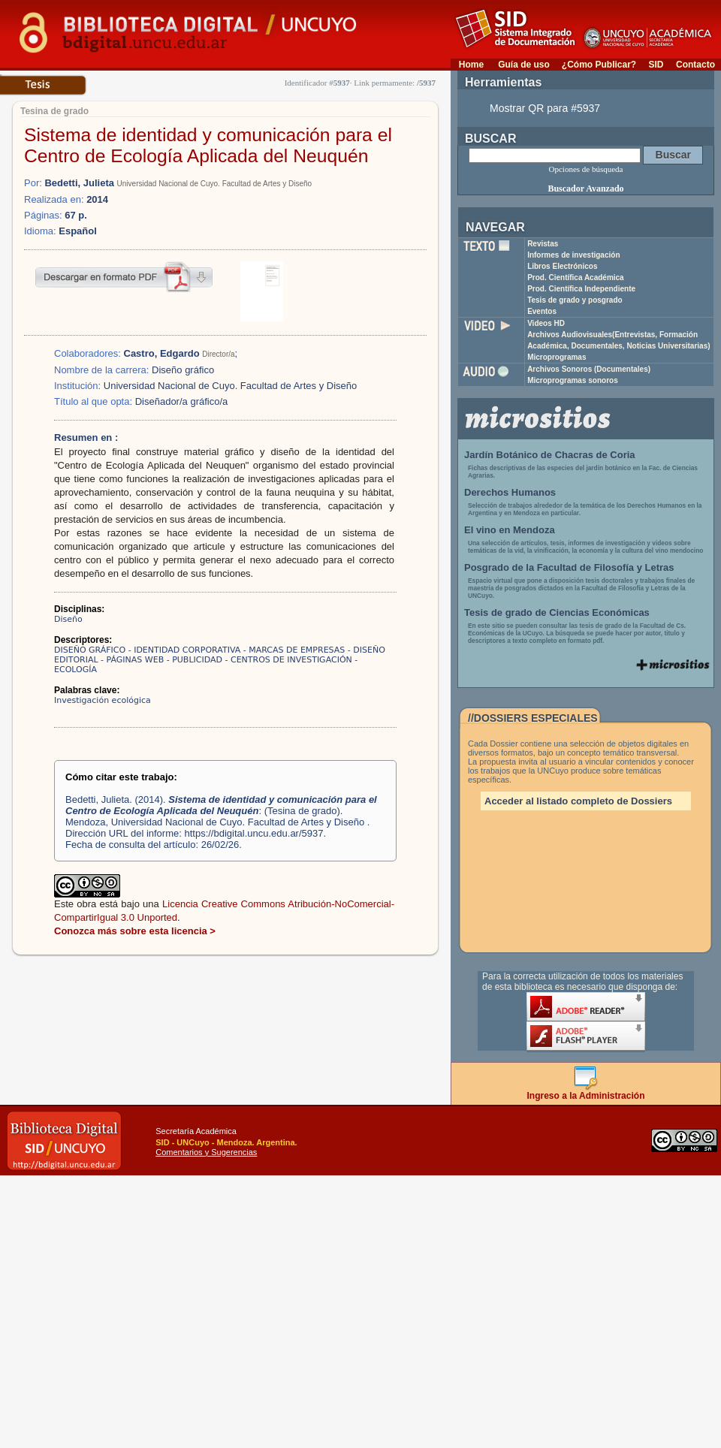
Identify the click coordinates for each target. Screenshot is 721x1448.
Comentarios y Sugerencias (206, 1152)
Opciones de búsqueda (586, 168)
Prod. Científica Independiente (581, 289)
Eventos (542, 311)
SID (655, 64)
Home (471, 64)
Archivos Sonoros (588, 369)
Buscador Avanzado (585, 188)
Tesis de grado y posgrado (575, 300)
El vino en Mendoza (509, 529)
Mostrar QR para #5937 (545, 108)
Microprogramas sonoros (572, 380)
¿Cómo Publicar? (599, 64)
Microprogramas (556, 357)
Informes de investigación (573, 255)
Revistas (542, 244)
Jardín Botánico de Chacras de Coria (549, 454)
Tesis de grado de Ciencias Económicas (557, 612)
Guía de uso (524, 64)
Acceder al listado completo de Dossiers (578, 801)
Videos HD (546, 323)
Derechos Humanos (510, 492)
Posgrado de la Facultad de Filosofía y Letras (569, 567)
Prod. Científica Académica (575, 277)
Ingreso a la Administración (586, 1091)
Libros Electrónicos (562, 266)
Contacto (695, 64)
